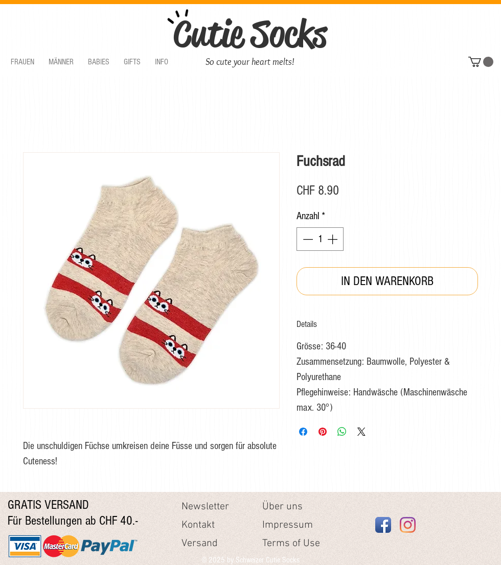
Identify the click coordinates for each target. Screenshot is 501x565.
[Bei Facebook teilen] (303, 432)
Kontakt (198, 525)
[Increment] (333, 239)
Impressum (287, 525)
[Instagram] (408, 525)
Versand (199, 543)
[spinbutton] (320, 239)
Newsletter (205, 507)
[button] (22, 62)
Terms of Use (291, 543)
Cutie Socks (250, 33)
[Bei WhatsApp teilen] (342, 432)
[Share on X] (361, 432)
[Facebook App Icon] (383, 525)
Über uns (282, 507)
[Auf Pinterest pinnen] (322, 432)
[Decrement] (306, 239)
